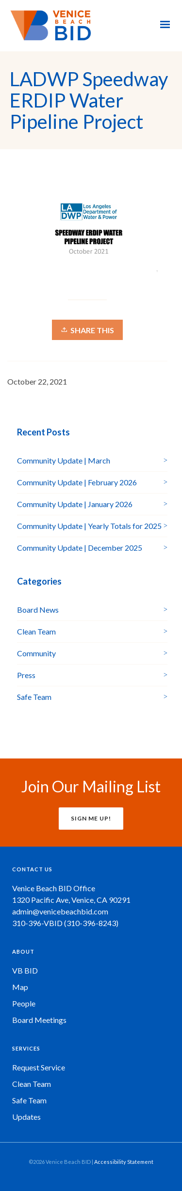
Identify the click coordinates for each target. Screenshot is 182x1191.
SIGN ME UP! (91, 818)
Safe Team (34, 696)
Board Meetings (39, 1019)
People (23, 1003)
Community (36, 653)
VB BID (25, 970)
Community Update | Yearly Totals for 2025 (89, 525)
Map (20, 986)
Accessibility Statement (123, 1162)
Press (26, 675)
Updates (26, 1116)
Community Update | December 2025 (79, 547)
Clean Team (36, 631)
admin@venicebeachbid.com (60, 911)
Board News (38, 609)
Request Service (38, 1067)
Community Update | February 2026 (77, 482)
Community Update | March (63, 460)
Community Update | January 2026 (74, 504)
